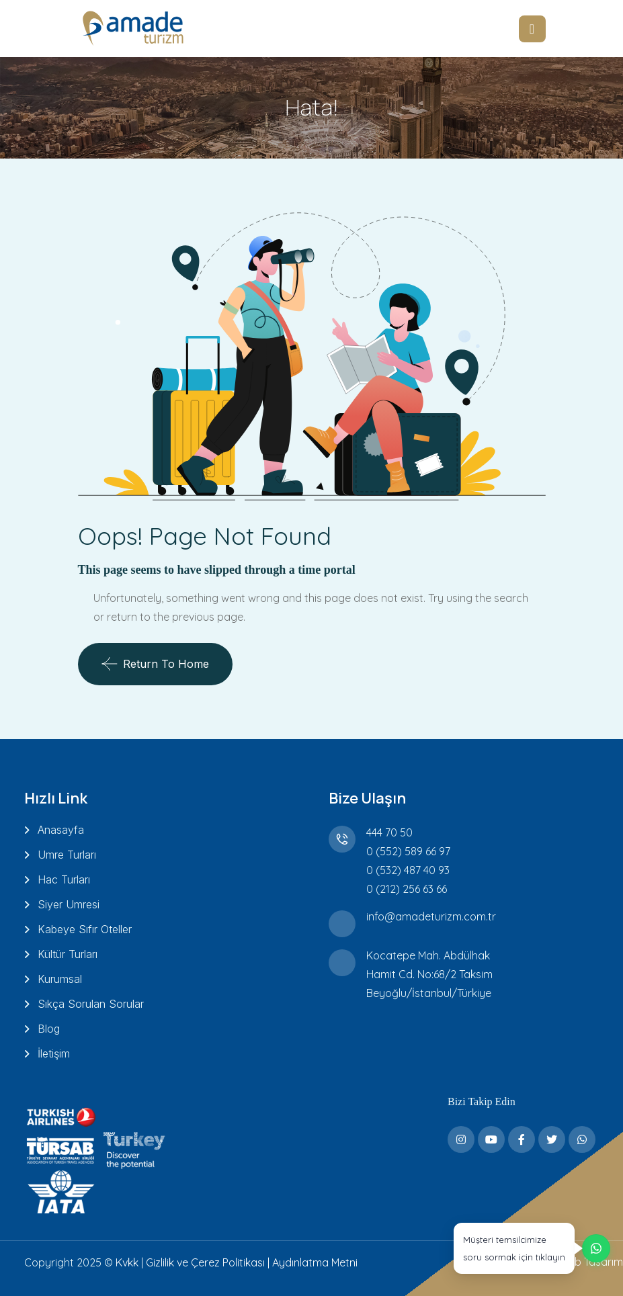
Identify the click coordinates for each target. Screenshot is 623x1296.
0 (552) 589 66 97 (408, 851)
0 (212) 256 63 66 (406, 889)
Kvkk (127, 1262)
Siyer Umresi (68, 904)
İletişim (54, 1053)
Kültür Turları (67, 954)
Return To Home (155, 664)
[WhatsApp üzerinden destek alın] (531, 1243)
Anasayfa (61, 829)
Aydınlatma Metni (315, 1262)
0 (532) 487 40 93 (408, 870)
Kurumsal (60, 979)
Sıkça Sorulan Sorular (91, 1003)
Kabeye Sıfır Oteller (85, 929)
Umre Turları (67, 854)
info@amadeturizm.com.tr (431, 916)
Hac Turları (64, 879)
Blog (49, 1028)
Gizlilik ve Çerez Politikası (205, 1262)
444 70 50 (389, 832)
